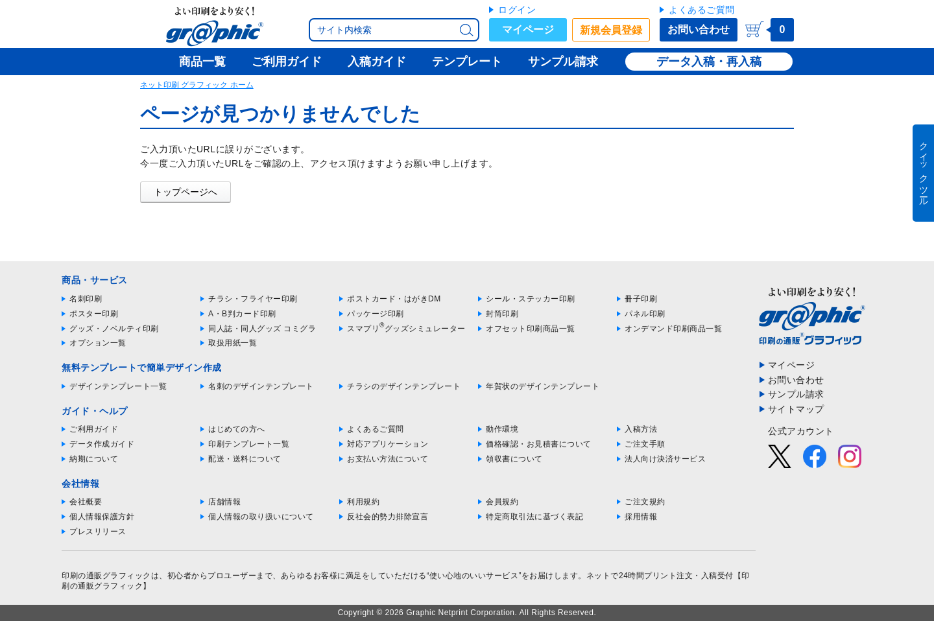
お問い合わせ (698, 29)
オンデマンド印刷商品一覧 (673, 328)
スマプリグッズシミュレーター (406, 328)
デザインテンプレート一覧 (118, 386)
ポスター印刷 (93, 313)
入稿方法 (641, 429)
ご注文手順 (645, 444)
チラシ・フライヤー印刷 (253, 298)
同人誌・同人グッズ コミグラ (262, 328)
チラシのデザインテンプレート (404, 386)
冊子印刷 (641, 298)
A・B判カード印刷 (242, 313)
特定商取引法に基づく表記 (534, 516)
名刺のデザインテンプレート (261, 386)
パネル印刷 (645, 313)
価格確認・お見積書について (539, 444)
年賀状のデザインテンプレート (542, 386)
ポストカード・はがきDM (394, 298)
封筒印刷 (502, 313)
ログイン (517, 10)
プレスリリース (97, 531)
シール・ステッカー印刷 (530, 298)
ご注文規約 (645, 501)
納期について (93, 458)
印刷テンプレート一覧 (248, 444)
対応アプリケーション (387, 444)
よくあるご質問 (702, 10)
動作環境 (502, 429)
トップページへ (185, 192)
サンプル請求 (796, 394)
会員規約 (502, 501)
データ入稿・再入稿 (708, 61)
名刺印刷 (85, 298)
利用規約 (363, 501)
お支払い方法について (387, 458)
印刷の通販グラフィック (106, 575)
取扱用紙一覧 (232, 342)
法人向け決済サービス (665, 458)
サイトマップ (796, 409)
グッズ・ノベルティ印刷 (114, 328)
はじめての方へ (236, 429)
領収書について (514, 458)
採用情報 (641, 516)
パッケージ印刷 (375, 313)
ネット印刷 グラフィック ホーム (197, 84)
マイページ (528, 29)
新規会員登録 (611, 30)
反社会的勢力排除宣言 (387, 516)
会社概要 (85, 501)
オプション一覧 (97, 342)
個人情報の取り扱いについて (261, 516)
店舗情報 (224, 501)
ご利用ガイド (93, 429)
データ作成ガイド (101, 444)
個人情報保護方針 (101, 516)
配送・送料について (244, 458)
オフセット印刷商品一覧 (530, 328)
